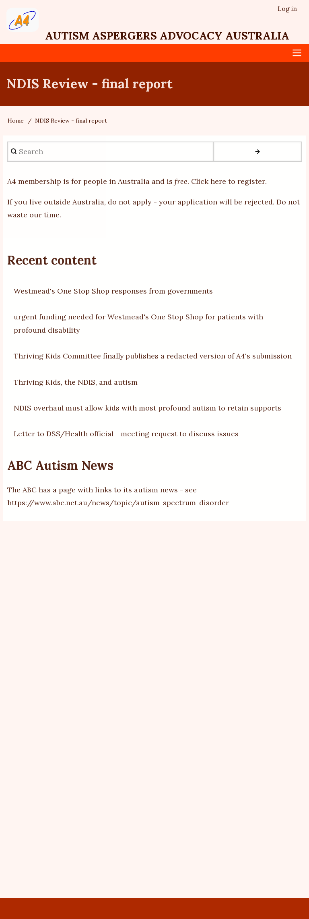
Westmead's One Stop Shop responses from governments (113, 291)
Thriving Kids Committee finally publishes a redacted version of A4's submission (154, 356)
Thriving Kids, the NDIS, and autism (76, 382)
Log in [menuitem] (287, 8)
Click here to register (228, 181)
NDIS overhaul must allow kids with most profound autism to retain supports (149, 408)
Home (16, 120)
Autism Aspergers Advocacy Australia (171, 35)
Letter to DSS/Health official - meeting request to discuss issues (127, 433)
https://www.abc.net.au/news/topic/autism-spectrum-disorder (118, 502)
